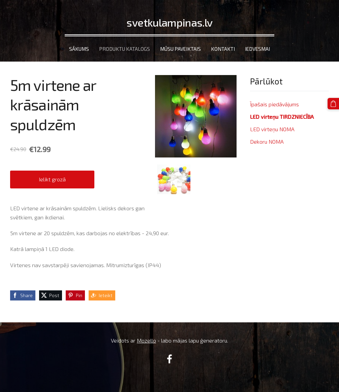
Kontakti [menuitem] (223, 49)
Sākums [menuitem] (79, 49)
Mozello (146, 340)
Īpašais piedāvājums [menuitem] (274, 104)
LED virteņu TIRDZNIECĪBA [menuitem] (282, 116)
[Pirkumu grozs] (333, 103)
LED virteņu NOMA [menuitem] (272, 129)
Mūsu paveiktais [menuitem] (180, 49)
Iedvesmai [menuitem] (257, 49)
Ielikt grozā (52, 179)
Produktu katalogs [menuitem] (124, 49)
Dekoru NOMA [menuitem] (267, 141)
